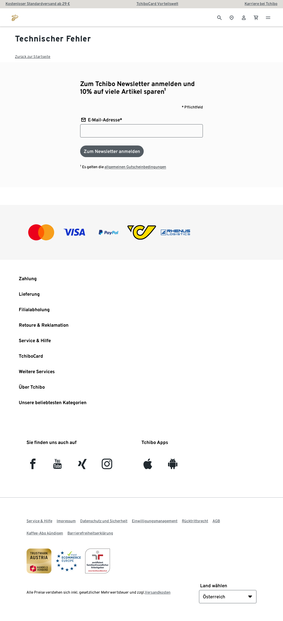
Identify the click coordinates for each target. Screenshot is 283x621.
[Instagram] (107, 466)
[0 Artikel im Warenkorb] (256, 17)
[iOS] (148, 466)
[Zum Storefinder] (232, 17)
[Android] (172, 466)
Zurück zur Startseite (32, 56)
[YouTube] (57, 466)
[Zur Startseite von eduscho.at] (15, 17)
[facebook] (33, 466)
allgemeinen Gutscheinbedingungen (135, 167)
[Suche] (219, 17)
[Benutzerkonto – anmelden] (244, 17)
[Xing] (82, 466)
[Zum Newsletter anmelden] (112, 151)
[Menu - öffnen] (268, 17)
